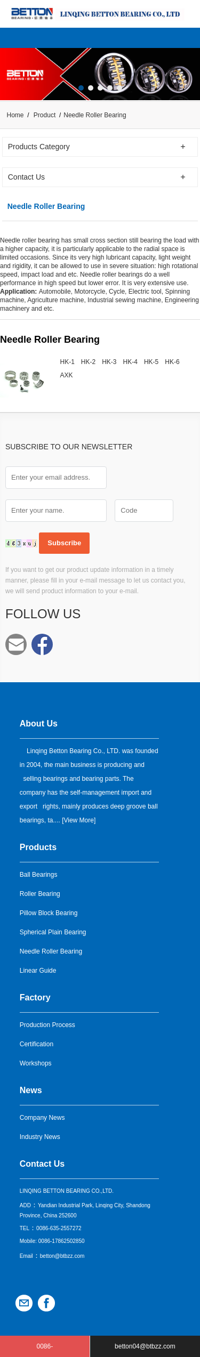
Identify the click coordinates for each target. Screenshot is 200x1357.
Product (44, 115)
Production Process (47, 1025)
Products (38, 847)
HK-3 (109, 362)
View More (78, 820)
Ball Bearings (39, 874)
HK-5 (151, 362)
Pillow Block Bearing (49, 913)
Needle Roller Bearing (51, 951)
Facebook (42, 644)
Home (15, 115)
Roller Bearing (40, 894)
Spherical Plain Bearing (53, 932)
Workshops (36, 1063)
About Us (39, 723)
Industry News (40, 1137)
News (31, 1090)
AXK (66, 375)
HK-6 (172, 362)
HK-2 (88, 362)
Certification (36, 1044)
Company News (42, 1117)
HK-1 (67, 362)
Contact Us (42, 1163)
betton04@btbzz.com (16, 644)
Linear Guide (38, 970)
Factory (35, 997)
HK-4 (130, 362)
